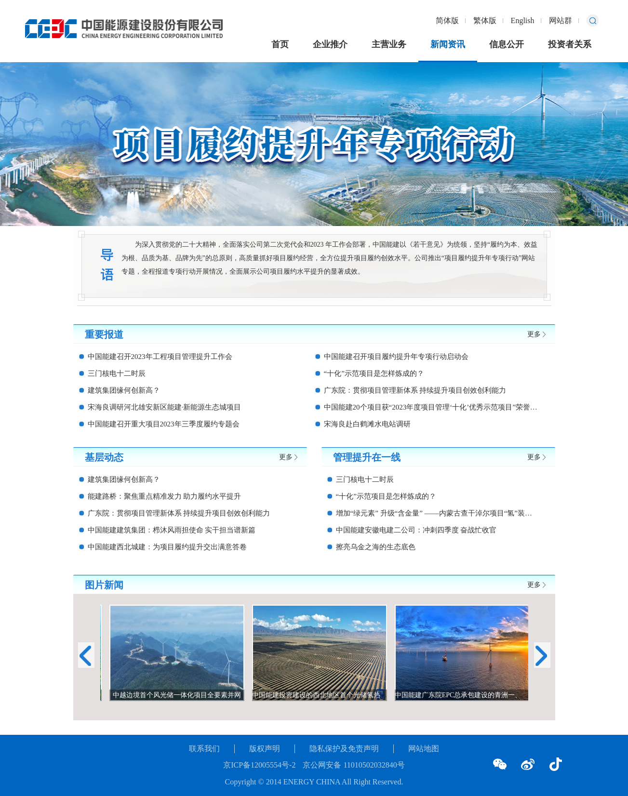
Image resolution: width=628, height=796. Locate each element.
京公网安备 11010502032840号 (353, 765)
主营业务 (389, 44)
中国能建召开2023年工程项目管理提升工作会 (160, 356)
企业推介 (330, 44)
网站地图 (423, 748)
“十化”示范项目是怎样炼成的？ (374, 373)
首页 (280, 44)
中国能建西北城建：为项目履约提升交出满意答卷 (167, 547)
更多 (534, 334)
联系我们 (204, 748)
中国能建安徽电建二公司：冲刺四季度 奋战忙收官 (416, 530)
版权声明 (264, 748)
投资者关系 (569, 44)
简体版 (447, 20)
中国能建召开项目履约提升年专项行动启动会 (396, 356)
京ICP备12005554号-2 (259, 765)
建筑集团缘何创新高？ (124, 390)
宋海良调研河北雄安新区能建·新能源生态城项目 (164, 407)
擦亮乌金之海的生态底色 (375, 547)
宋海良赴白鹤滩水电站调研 (367, 424)
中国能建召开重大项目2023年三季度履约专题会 (164, 424)
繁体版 (484, 20)
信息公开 (506, 44)
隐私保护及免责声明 (344, 748)
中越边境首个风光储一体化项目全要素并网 (198, 695)
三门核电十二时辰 (117, 373)
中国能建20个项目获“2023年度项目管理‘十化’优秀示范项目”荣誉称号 (431, 407)
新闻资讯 (447, 44)
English (522, 20)
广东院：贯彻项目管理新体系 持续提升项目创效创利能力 (415, 390)
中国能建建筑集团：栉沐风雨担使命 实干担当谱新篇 (172, 530)
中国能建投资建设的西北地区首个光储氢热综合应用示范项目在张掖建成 (381, 695)
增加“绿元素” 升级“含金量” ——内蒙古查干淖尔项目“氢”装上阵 (437, 513)
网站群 (560, 20)
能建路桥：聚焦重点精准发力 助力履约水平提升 (164, 496)
